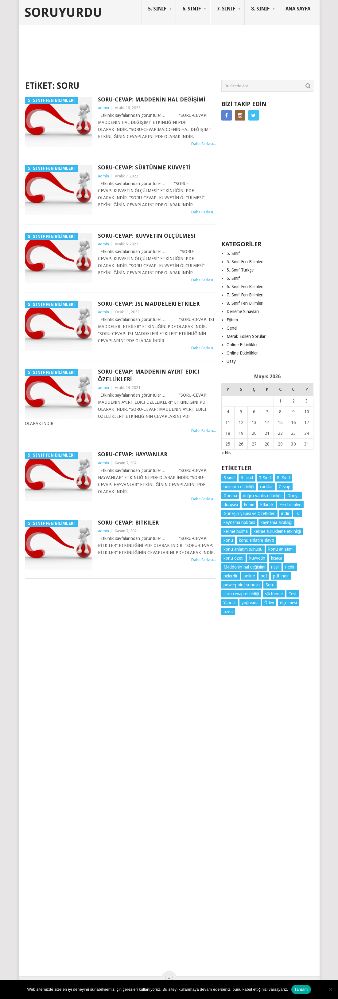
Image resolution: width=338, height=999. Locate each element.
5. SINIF (157, 9)
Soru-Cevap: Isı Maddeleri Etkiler (149, 303)
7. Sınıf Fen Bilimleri (245, 294)
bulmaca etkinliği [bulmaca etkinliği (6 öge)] (238, 486)
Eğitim (232, 319)
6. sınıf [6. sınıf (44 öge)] (247, 477)
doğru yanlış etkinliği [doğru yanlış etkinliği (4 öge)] (262, 495)
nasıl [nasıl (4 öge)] (275, 567)
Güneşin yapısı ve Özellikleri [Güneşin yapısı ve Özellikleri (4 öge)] (249, 513)
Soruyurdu (63, 12)
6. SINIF (191, 9)
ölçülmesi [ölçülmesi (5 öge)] (288, 602)
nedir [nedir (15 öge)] (290, 567)
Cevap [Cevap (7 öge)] (284, 486)
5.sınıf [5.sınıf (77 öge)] (229, 477)
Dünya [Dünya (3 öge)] (293, 495)
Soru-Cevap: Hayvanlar (132, 454)
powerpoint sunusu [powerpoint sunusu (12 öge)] (241, 584)
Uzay (231, 361)
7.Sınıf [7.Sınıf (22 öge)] (265, 477)
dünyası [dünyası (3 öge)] (230, 504)
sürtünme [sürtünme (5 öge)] (274, 593)
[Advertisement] (136, 56)
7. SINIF (226, 9)
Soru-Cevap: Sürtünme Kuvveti (144, 167)
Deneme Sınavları (243, 311)
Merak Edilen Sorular (246, 336)
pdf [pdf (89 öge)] (264, 575)
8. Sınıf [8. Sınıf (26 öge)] (283, 477)
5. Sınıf (233, 253)
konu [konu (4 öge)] (228, 540)
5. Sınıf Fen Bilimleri (245, 261)
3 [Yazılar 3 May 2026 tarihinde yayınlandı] (306, 400)
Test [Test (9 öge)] (293, 593)
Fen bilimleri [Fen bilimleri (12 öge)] (290, 504)
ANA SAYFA (298, 9)
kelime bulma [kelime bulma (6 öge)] (235, 531)
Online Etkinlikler (242, 344)
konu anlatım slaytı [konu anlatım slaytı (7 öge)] (256, 540)
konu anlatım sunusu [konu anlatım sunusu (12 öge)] (242, 549)
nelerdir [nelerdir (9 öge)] (230, 575)
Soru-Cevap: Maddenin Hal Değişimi (151, 99)
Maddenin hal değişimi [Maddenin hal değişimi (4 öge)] (244, 567)
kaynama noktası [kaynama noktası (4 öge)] (239, 522)
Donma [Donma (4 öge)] (230, 495)
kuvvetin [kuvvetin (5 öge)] (257, 558)
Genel (232, 328)
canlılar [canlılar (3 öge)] (266, 486)
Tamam (301, 989)
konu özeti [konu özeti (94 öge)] (233, 558)
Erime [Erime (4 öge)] (249, 504)
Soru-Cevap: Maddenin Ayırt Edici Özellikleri (148, 375)
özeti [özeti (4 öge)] (228, 611)
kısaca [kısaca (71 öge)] (276, 558)
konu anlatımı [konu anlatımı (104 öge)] (280, 549)
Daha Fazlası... (203, 143)
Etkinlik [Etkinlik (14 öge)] (267, 504)
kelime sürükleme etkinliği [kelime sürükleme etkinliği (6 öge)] (277, 531)
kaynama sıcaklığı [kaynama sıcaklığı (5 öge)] (277, 522)
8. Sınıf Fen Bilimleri (245, 303)
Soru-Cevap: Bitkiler (128, 522)
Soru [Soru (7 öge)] (270, 584)
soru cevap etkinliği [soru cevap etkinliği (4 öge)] (241, 593)
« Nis (226, 452)
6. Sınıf (233, 278)
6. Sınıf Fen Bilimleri (245, 286)
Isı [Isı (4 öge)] (297, 513)
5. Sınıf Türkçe (240, 270)
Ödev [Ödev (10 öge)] (269, 602)
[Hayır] (330, 989)
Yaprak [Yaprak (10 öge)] (229, 602)
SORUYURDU (284, 48)
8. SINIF (260, 9)
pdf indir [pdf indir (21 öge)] (281, 575)
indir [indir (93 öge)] (285, 513)
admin (103, 107)
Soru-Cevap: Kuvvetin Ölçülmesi (146, 235)
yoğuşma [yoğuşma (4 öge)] (250, 602)
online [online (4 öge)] (249, 575)
